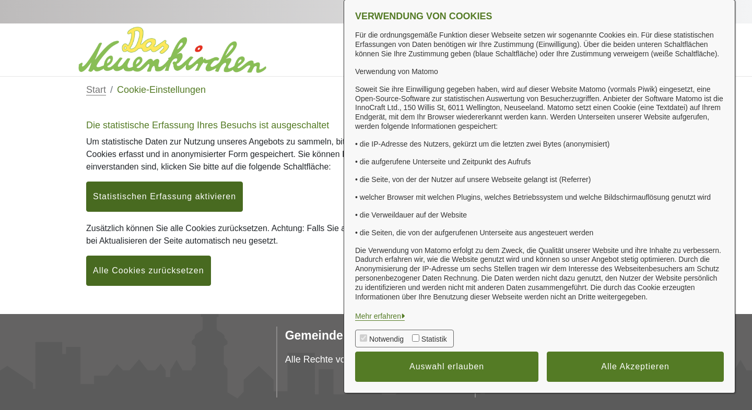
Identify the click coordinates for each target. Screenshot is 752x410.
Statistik (434, 339)
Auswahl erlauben (446, 366)
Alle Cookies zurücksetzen (148, 270)
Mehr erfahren (378, 316)
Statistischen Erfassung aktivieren (164, 196)
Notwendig (386, 339)
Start (96, 90)
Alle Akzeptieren (635, 366)
